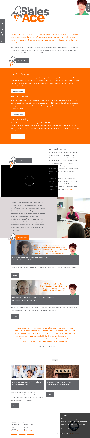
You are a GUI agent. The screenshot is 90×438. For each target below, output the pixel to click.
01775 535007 (28, 430)
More (15, 275)
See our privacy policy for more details (75, 424)
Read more (68, 189)
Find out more (18, 91)
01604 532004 (15, 430)
